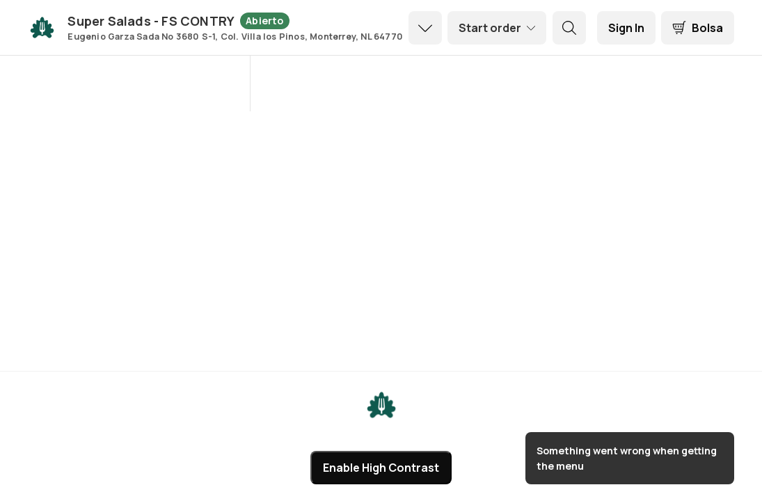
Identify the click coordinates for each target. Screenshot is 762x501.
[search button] (569, 28)
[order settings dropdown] (496, 28)
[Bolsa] (697, 28)
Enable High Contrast (381, 467)
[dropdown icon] (425, 28)
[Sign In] (626, 28)
